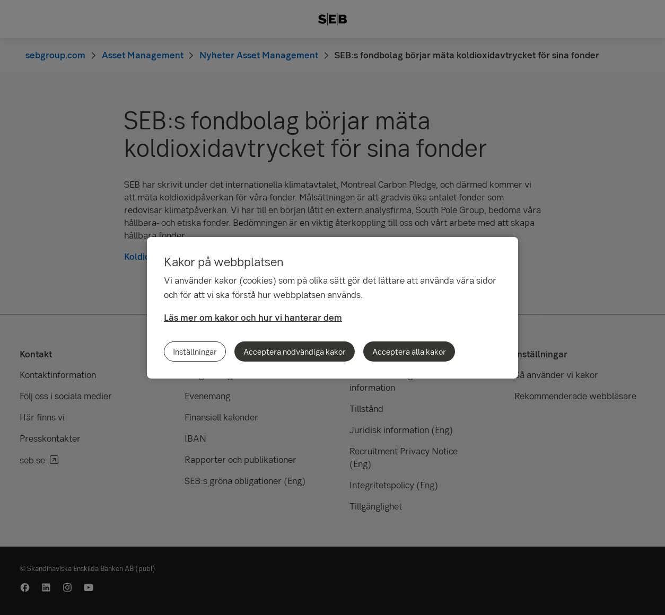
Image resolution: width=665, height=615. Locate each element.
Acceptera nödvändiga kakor (294, 351)
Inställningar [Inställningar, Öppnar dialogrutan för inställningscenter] (195, 351)
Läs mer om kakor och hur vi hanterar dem (253, 317)
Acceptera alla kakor (409, 351)
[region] (332, 308)
